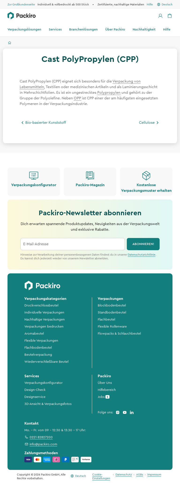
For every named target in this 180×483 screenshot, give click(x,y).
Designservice (34, 397)
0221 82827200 (38, 437)
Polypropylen (108, 92)
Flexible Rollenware (112, 326)
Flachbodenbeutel (38, 347)
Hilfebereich (107, 390)
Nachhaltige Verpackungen (44, 319)
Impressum (154, 474)
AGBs (139, 474)
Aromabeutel (34, 333)
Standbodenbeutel (112, 312)
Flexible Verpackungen (41, 340)
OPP (77, 98)
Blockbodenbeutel (112, 305)
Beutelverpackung (38, 354)
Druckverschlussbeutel (41, 305)
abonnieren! (143, 244)
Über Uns (105, 383)
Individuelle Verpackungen (44, 312)
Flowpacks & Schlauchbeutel (119, 333)
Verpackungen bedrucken (44, 326)
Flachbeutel (106, 319)
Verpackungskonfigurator (43, 383)
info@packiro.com (40, 444)
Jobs (103, 397)
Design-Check (34, 390)
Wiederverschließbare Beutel (46, 361)
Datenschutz (124, 474)
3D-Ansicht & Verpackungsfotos (47, 404)
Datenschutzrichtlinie (141, 254)
